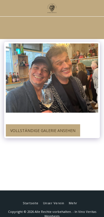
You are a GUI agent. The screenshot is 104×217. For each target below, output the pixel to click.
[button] (6, 8)
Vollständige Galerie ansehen (42, 130)
